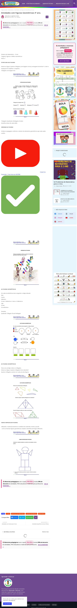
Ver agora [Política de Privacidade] (11, 600)
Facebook (15, 517)
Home (23, 3)
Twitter (22, 517)
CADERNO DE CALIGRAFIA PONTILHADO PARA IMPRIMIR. (68, 191)
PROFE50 (30, 23)
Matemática (10, 10)
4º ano (8, 513)
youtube (71, 217)
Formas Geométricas (31, 513)
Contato (34, 604)
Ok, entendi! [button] (7, 603)
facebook (60, 213)
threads (71, 213)
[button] (74, 3)
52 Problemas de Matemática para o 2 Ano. (64, 183)
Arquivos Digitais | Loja (62, 3)
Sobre (27, 604)
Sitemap (54, 604)
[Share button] (36, 517)
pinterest (60, 221)
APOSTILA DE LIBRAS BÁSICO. (67, 199)
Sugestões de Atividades (33, 3)
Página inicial (4, 10)
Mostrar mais (45, 531)
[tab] (23, 2)
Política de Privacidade (44, 604)
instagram (60, 217)
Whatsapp (30, 517)
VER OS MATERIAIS (64, 61)
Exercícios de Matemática (18, 513)
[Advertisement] (25, 40)
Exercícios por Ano (48, 3)
